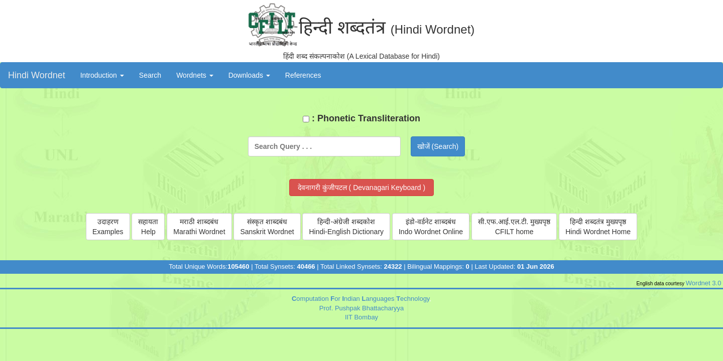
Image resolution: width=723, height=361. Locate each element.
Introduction (102, 75)
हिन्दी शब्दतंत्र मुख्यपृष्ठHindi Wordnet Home (598, 227)
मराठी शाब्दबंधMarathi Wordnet (199, 227)
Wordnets (194, 75)
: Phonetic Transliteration (361, 118)
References (303, 75)
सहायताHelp (148, 227)
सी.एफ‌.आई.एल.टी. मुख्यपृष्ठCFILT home (514, 227)
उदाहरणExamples (107, 227)
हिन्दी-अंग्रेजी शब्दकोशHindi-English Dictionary (346, 227)
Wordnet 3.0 (704, 283)
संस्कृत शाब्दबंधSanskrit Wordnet (267, 227)
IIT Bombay (361, 317)
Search (150, 75)
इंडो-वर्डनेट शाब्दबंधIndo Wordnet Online (431, 227)
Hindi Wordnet (36, 75)
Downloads (249, 75)
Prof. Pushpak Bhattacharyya (361, 308)
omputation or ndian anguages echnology (360, 298)
